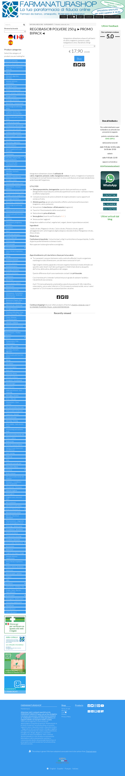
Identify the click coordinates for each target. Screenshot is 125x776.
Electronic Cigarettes (13, 142)
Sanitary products (12, 533)
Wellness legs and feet (13, 132)
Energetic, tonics (11, 86)
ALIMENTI (9, 583)
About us (98, 17)
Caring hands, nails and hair (14, 125)
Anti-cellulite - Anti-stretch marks (14, 425)
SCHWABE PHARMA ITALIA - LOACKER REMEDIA (49, 307)
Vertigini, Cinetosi (11, 309)
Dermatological (11, 367)
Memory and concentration (15, 210)
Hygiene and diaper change (15, 553)
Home (63, 17)
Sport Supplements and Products (14, 150)
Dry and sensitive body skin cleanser (15, 477)
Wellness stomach (12, 259)
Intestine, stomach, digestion (12, 172)
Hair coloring (10, 453)
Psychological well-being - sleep (14, 107)
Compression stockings (13, 536)
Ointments (9, 276)
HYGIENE (8, 470)
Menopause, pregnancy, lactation (14, 223)
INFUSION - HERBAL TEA (15, 587)
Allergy (8, 73)
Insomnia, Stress (11, 373)
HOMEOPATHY (10, 248)
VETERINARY (10, 595)
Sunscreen (9, 570)
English (53, 768)
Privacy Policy (66, 716)
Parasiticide (10, 605)
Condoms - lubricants (13, 539)
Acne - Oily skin (11, 399)
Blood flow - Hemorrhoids (14, 103)
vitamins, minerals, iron (79, 305)
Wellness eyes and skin (13, 129)
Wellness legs (10, 241)
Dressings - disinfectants (14, 526)
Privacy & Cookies (112, 17)
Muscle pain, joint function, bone (14, 118)
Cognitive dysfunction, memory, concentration (14, 113)
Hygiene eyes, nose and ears (14, 498)
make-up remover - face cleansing (14, 391)
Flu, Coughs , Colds (12, 346)
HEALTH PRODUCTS (12, 509)
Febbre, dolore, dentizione (15, 567)
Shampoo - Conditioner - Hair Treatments (14, 483)
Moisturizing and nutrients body (14, 430)
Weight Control (11, 96)
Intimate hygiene (11, 490)
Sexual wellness (11, 146)
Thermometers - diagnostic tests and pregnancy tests (15, 522)
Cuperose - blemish (12, 414)
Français (68, 768)
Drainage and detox (12, 100)
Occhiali (8, 139)
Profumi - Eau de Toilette (14, 445)
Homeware (10, 154)
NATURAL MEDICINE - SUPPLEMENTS (41, 24)
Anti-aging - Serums (12, 395)
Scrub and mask (11, 417)
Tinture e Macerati (12, 290)
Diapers (8, 577)
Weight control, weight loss (15, 195)
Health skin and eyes (13, 234)
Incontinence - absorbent (14, 529)
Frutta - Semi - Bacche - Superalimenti (14, 591)
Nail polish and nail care (13, 463)
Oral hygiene (10, 494)
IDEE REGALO (10, 609)
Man (7, 460)
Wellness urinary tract (13, 90)
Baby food (9, 549)
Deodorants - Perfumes (14, 487)
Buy (79, 58)
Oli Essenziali (10, 244)
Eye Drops (9, 280)
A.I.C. (63, 216)
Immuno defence (11, 263)
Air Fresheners (11, 502)
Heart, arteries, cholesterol (15, 93)
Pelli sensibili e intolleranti (14, 411)
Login (80, 17)
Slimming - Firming (12, 421)
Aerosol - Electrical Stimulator (12, 516)
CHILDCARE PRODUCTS (14, 543)
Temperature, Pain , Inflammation (12, 342)
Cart (72, 17)
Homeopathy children (13, 283)
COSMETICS (9, 387)
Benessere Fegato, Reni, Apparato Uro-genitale (14, 301)
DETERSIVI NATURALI (14, 506)
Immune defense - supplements (12, 557)
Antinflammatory (11, 266)
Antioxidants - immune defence (13, 187)
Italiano (75, 768)
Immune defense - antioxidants (12, 82)
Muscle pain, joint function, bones (14, 215)
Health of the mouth (12, 122)
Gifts (7, 580)
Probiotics (9, 227)
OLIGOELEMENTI (11, 329)
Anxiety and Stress (12, 273)
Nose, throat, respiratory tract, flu (14, 68)
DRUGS (8, 338)
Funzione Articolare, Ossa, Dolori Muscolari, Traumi (14, 313)
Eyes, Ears (9, 370)
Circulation (9, 363)
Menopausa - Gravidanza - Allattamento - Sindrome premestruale (14, 295)
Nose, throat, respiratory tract (14, 562)
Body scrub (10, 441)
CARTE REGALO (11, 612)
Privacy (63, 714)
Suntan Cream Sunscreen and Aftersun (14, 449)
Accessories (10, 546)
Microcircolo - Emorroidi (14, 305)
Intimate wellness (12, 377)
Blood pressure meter (13, 512)
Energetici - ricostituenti (14, 380)
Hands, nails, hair (11, 238)
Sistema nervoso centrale (14, 326)
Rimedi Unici (10, 286)
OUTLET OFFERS (11, 61)
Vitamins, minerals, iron (62, 24)
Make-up (9, 456)
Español (60, 768)
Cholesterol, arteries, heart (15, 192)
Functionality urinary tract (14, 183)
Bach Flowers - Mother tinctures (13, 333)
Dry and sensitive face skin (15, 407)
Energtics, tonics (11, 180)
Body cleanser (11, 473)
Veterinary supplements (14, 602)
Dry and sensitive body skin (15, 434)
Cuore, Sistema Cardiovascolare (11, 318)
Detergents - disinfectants (14, 599)
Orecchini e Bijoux (12, 466)
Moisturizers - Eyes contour (12, 403)
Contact (89, 17)
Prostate (9, 219)
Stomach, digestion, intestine (12, 77)
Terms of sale (65, 709)
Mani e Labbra (11, 438)
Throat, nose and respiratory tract (11, 164)
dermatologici (10, 383)
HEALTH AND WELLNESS (14, 64)
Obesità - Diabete (12, 322)
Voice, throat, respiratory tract (14, 252)
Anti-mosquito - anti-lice (14, 136)
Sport (8, 231)
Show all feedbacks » (110, 121)
